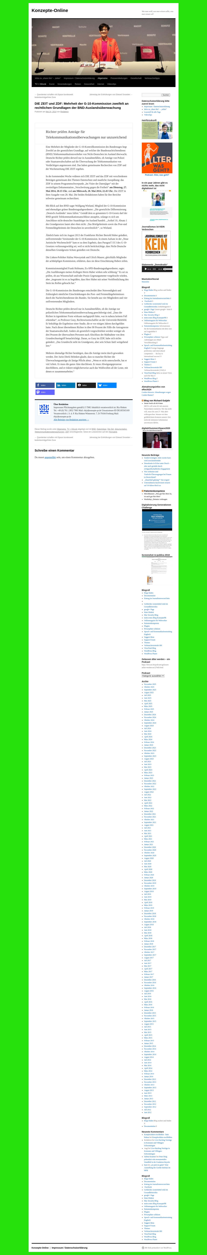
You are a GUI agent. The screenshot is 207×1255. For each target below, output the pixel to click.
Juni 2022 (147, 797)
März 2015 (148, 1038)
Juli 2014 (147, 1060)
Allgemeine (102, 78)
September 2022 (150, 789)
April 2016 (148, 1002)
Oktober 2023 (149, 753)
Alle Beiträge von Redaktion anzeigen (71, 420)
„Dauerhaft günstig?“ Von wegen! (157, 480)
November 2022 (150, 784)
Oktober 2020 (149, 853)
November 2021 (150, 817)
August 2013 (149, 1090)
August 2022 (149, 792)
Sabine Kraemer (150, 1157)
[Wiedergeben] (145, 269)
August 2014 (149, 1057)
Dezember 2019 (150, 880)
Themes (147, 365)
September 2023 (150, 756)
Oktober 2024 (149, 720)
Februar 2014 (149, 1074)
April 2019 (148, 902)
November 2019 (150, 883)
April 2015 (148, 1035)
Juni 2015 (147, 1029)
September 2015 (150, 1021)
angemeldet (50, 457)
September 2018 (150, 922)
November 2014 (150, 1049)
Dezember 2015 (150, 1013)
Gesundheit (89, 84)
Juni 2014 (147, 1063)
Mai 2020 (147, 866)
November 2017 (150, 949)
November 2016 (150, 982)
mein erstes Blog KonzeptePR (155, 318)
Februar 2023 (149, 775)
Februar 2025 (149, 709)
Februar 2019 (149, 908)
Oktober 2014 (149, 1052)
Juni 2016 (147, 996)
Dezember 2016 (150, 980)
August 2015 (149, 1024)
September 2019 (150, 889)
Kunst (51, 84)
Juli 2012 (147, 1110)
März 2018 (148, 938)
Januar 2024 (148, 745)
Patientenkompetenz (151, 326)
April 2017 (148, 969)
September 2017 (150, 955)
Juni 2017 (147, 963)
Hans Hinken (149, 312)
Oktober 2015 (149, 1018)
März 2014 (148, 1071)
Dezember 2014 (150, 1046)
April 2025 (148, 703)
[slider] (154, 269)
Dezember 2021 (150, 814)
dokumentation (121, 429)
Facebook (148, 301)
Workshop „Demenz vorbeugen (155, 499)
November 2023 (150, 750)
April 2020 (148, 869)
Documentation (149, 296)
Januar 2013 (148, 1099)
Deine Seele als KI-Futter (153, 403)
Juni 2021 (147, 831)
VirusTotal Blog (150, 373)
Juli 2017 (147, 960)
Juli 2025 (147, 695)
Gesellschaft (136, 78)
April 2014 (148, 1068)
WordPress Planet (150, 381)
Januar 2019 (148, 911)
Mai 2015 (147, 1032)
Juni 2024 (147, 731)
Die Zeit (110, 429)
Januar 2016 (148, 1010)
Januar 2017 (148, 977)
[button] (45, 385)
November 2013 (150, 1082)
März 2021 (148, 839)
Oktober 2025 (149, 687)
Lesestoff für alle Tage (152, 112)
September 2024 (150, 723)
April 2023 (148, 770)
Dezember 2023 (150, 748)
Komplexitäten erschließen (162, 1137)
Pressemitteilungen (119, 78)
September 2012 (150, 1107)
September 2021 (150, 822)
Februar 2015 (149, 1041)
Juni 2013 (147, 1093)
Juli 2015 (147, 1027)
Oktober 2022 (149, 786)
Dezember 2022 (150, 781)
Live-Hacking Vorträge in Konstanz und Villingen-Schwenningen (158, 1143)
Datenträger (101, 429)
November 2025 (150, 684)
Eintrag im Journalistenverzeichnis (157, 298)
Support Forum (149, 362)
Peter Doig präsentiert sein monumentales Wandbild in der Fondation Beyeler (157, 1159)
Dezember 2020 (150, 847)
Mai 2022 (147, 800)
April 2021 (148, 836)
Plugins (147, 334)
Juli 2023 (147, 761)
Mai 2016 (147, 999)
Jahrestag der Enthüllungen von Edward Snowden (110, 94)
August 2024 (149, 726)
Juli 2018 (147, 927)
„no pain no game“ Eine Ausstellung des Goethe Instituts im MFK (157, 1168)
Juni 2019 (147, 897)
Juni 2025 (147, 698)
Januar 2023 (148, 778)
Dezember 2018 (150, 913)
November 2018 (150, 916)
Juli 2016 (147, 994)
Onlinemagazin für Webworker (155, 320)
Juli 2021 (147, 828)
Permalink (113, 432)
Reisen (78, 84)
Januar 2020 (148, 878)
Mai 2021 (147, 833)
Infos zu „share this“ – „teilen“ (48, 78)
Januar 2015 (148, 1043)
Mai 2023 (147, 767)
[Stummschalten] (164, 269)
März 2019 (148, 905)
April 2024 (148, 737)
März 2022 (148, 806)
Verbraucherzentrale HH (153, 367)
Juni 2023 (147, 764)
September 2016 (150, 988)
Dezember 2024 (150, 715)
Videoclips (111, 84)
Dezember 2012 (150, 1101)
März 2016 (148, 1005)
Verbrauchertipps (152, 78)
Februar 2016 (149, 1007)
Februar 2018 (149, 941)
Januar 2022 (148, 811)
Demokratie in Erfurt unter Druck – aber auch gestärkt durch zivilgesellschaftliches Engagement (157, 466)
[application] (157, 269)
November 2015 (150, 1016)
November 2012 (150, 1104)
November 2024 (150, 717)
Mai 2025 (147, 701)
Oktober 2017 (149, 952)
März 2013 (148, 1096)
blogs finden (148, 290)
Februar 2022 (149, 808)
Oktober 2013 (149, 1085)
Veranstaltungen (64, 84)
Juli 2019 (147, 894)
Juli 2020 (147, 861)
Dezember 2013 (150, 1079)
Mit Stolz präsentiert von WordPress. (158, 1248)
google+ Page (149, 309)
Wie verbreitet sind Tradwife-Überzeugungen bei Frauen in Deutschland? (157, 474)
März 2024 (148, 739)
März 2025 (148, 706)
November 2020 (150, 850)
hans (145, 1165)
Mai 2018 (147, 933)
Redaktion (64, 112)
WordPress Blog (150, 378)
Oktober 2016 (149, 985)
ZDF (67, 432)
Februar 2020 (149, 875)
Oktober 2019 (149, 886)
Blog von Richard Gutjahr (157, 400)
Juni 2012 (147, 1112)
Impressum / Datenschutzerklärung (79, 78)
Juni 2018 (147, 930)
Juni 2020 (147, 864)
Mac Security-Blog (151, 315)
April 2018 (148, 936)
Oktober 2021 (149, 820)
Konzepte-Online (50, 10)
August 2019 (149, 891)
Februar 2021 (149, 842)
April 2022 (148, 803)
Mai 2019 (147, 900)
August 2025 (149, 692)
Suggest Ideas (149, 359)
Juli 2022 (147, 795)
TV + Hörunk (40, 84)
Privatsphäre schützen (152, 337)
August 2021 (149, 825)
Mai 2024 (147, 734)
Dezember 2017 (150, 947)
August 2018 (149, 924)
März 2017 (148, 971)
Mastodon (145, 282)
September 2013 (150, 1087)
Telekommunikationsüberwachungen (49, 432)
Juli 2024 (147, 728)
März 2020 (148, 872)
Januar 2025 (148, 712)
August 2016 (149, 991)
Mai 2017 (147, 966)
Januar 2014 (148, 1076)
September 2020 (150, 855)
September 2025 (150, 690)
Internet (100, 84)
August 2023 (149, 759)
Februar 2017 (149, 974)
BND (94, 429)
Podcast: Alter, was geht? (157, 175)
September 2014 (150, 1054)
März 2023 (148, 773)
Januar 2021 (148, 844)
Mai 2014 (147, 1065)
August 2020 (149, 858)
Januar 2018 (148, 944)
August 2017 (149, 958)
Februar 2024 (149, 742)
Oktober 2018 (149, 919)
